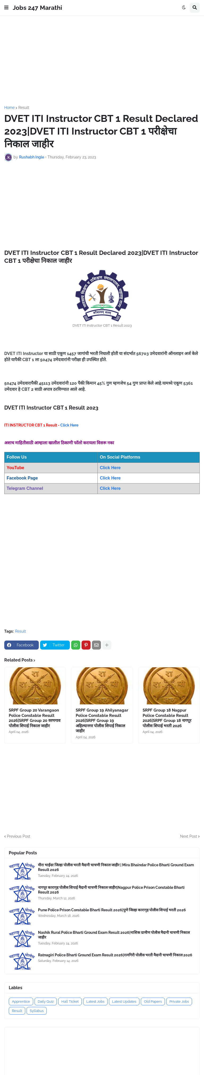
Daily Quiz (46, 1001)
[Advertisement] (102, 61)
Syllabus (37, 1011)
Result (23, 107)
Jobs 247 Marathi (37, 7)
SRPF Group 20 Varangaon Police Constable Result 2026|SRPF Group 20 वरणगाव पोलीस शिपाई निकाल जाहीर (34, 718)
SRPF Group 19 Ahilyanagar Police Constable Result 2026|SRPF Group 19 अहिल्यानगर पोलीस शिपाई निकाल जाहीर (102, 720)
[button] (6, 7)
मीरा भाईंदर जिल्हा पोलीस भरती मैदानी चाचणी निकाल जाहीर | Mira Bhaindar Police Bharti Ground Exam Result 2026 (116, 867)
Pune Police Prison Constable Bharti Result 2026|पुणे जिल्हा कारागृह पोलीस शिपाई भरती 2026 (112, 910)
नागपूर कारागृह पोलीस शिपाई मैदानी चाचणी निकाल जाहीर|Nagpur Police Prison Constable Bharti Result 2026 (111, 889)
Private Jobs (179, 1001)
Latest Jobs (95, 1001)
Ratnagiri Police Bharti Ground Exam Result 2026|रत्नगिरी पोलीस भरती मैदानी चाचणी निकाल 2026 (115, 955)
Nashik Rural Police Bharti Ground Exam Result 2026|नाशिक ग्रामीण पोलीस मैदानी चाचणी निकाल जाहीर (114, 934)
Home (9, 107)
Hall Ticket (70, 1001)
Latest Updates (124, 1001)
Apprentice (21, 1001)
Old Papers (153, 1001)
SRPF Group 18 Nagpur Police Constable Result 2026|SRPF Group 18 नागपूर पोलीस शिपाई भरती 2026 (167, 718)
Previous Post (18, 836)
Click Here (69, 425)
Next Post (188, 836)
